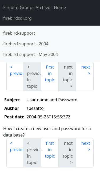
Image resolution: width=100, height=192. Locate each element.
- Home (34, 7)
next (85, 67)
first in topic (50, 73)
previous (17, 73)
